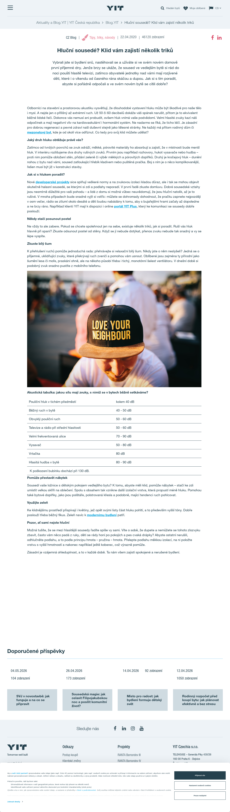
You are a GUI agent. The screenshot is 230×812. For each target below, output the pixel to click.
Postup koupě (70, 755)
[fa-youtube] (141, 728)
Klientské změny (72, 761)
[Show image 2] (169, 605)
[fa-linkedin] (219, 38)
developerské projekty (52, 182)
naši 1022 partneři (20, 773)
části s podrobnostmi (86, 790)
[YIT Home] (115, 8)
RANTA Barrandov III (129, 755)
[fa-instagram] (133, 728)
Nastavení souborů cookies (200, 785)
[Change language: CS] (216, 8)
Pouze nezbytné (200, 796)
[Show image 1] (61, 605)
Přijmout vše (200, 775)
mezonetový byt (39, 132)
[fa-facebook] (212, 38)
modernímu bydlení (102, 515)
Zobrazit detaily (14, 802)
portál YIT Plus (125, 206)
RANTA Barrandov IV (129, 761)
